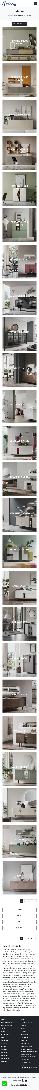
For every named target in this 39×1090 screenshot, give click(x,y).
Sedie (3, 1031)
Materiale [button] (19, 916)
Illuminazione (25, 1043)
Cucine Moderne (6, 1022)
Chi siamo (4, 1053)
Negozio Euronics (26, 1046)
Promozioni (5, 1059)
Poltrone (23, 1031)
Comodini (4, 1043)
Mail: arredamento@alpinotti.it (29, 1067)
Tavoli (3, 1028)
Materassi (24, 1040)
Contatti (4, 1062)
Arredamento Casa (19, 16)
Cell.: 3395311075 (26, 1062)
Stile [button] (19, 922)
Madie (29, 16)
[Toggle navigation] (35, 3)
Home (10, 15)
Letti (2, 1037)
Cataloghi (4, 1056)
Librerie (23, 1025)
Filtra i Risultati (19, 24)
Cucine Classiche (6, 1025)
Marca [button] (19, 910)
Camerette (4, 1040)
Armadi (3, 1046)
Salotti (23, 1028)
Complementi (25, 1037)
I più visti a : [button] (19, 928)
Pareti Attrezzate (26, 1022)
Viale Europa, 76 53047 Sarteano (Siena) (28, 1055)
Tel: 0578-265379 (26, 1059)
